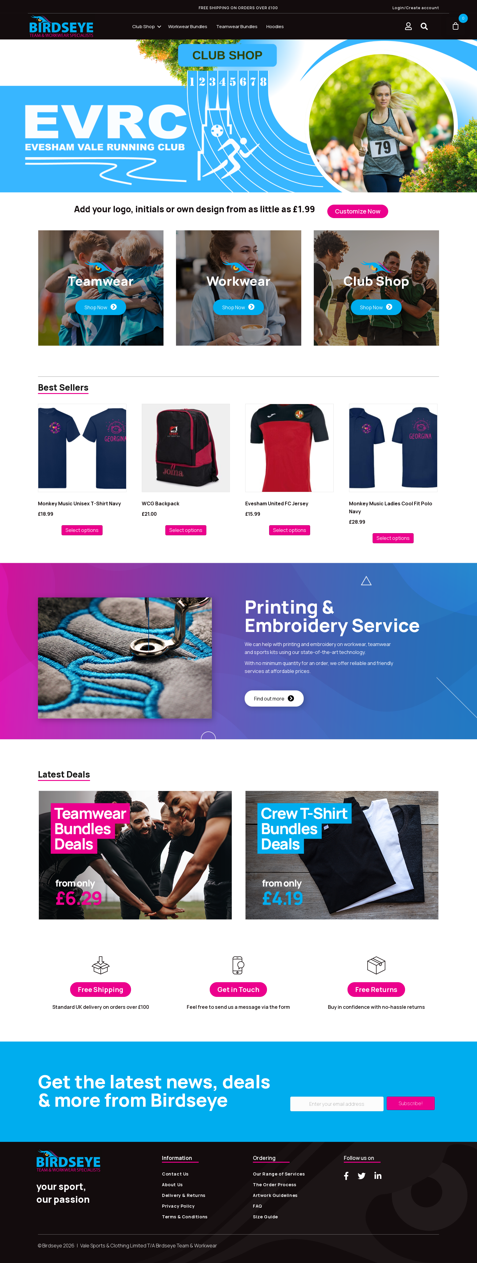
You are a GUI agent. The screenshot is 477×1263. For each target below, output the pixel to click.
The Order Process (274, 1184)
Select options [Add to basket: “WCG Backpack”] (185, 530)
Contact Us (175, 1174)
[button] (424, 26)
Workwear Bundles (187, 26)
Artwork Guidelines (275, 1195)
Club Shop (143, 26)
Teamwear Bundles (236, 26)
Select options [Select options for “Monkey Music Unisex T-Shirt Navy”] (82, 530)
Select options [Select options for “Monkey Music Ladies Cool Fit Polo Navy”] (393, 538)
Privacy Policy (178, 1206)
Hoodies (275, 26)
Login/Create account (415, 7)
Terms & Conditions (185, 1217)
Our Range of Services (279, 1174)
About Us (172, 1184)
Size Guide (265, 1217)
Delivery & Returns (183, 1195)
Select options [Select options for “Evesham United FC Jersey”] (289, 530)
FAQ (257, 1206)
